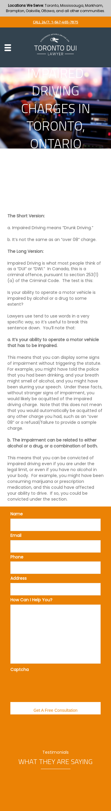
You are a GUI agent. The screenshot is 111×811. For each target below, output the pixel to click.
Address (18, 578)
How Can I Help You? (31, 600)
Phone (16, 557)
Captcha (19, 669)
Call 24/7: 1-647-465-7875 (55, 22)
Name (16, 514)
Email (15, 535)
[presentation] (55, 685)
